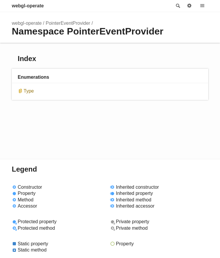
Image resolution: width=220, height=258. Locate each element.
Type (29, 90)
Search (177, 6)
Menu (202, 6)
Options (189, 6)
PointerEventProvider (68, 23)
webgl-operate (28, 5)
